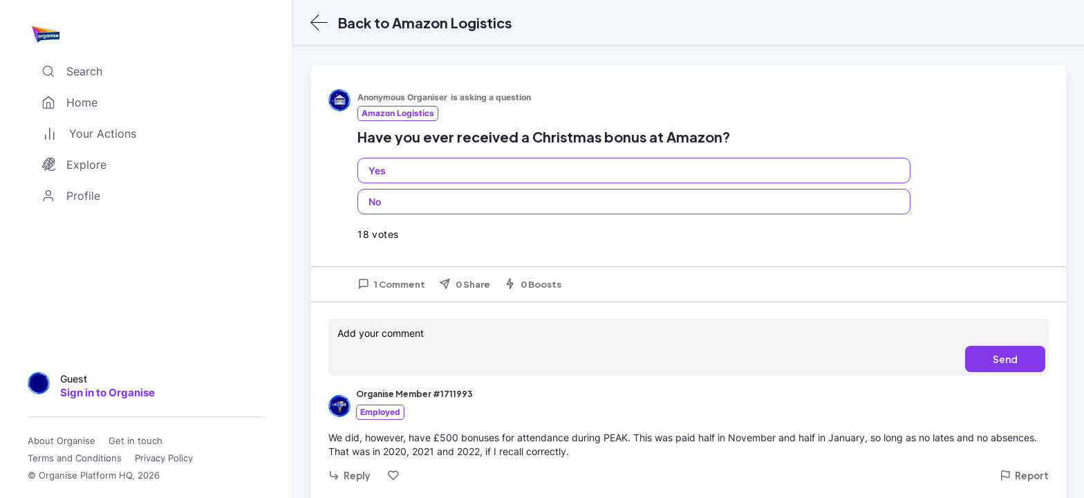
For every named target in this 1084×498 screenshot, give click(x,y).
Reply (349, 475)
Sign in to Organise (107, 392)
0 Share (464, 284)
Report (1024, 475)
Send (1005, 359)
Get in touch (135, 441)
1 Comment (391, 284)
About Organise (61, 441)
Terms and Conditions (75, 458)
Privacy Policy (164, 458)
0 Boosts (532, 284)
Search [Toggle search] (69, 71)
